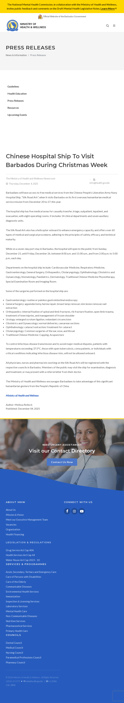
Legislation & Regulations (28, 542)
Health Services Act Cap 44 (20, 555)
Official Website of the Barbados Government (62, 16)
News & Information (16, 55)
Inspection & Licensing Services (22, 601)
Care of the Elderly (16, 581)
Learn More (108, 8)
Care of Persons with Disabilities (23, 576)
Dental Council (14, 642)
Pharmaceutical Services (19, 625)
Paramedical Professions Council (23, 657)
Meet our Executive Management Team (27, 519)
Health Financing (15, 534)
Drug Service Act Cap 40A (20, 550)
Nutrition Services (15, 621)
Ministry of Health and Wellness (22, 395)
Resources (13, 107)
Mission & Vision (15, 514)
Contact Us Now (62, 462)
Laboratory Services (17, 606)
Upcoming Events (17, 114)
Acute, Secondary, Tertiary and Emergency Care (31, 571)
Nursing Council (14, 652)
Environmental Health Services (22, 591)
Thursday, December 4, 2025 (23, 183)
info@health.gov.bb (100, 183)
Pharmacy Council (15, 662)
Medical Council (14, 647)
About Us (11, 509)
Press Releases (15, 100)
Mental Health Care (16, 611)
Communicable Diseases (19, 586)
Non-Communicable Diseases (21, 616)
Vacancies (11, 524)
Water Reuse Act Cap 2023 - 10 (23, 560)
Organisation (13, 529)
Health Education (17, 93)
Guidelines (13, 86)
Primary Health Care (17, 630)
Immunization (13, 596)
